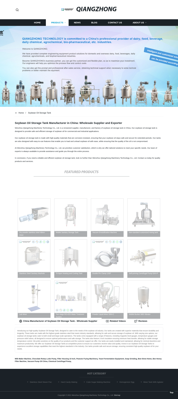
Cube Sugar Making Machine (99, 382)
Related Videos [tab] (116, 321)
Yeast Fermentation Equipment (111, 359)
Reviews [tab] (140, 321)
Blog (94, 22)
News (77, 22)
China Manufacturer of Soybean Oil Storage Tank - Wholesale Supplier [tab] (58, 321)
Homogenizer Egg (127, 382)
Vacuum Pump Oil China (37, 361)
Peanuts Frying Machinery (87, 359)
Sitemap (117, 395)
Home (37, 22)
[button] (17, 10)
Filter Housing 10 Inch (66, 359)
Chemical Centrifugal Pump (59, 361)
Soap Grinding (131, 359)
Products (57, 22)
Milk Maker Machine (23, 359)
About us (138, 22)
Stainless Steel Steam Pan (42, 382)
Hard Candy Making (70, 382)
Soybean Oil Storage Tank (39, 113)
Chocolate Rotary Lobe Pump (44, 359)
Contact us (115, 22)
